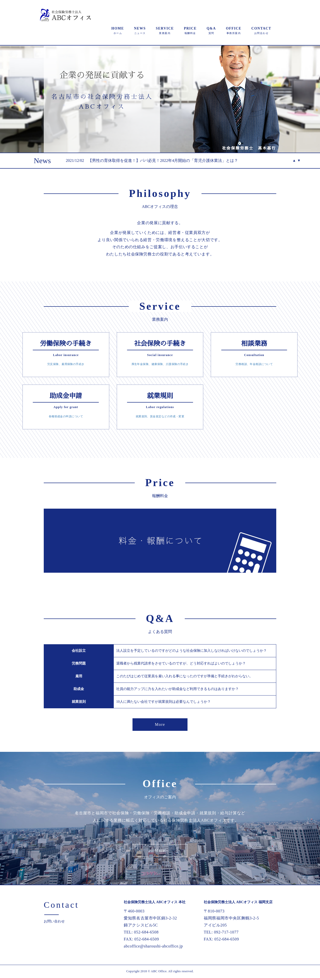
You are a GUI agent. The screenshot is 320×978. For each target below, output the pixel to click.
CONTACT (261, 31)
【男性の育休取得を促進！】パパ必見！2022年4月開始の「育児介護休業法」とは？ (163, 160)
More (160, 724)
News (42, 160)
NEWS (140, 31)
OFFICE (234, 31)
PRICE (190, 31)
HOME (118, 31)
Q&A (211, 31)
